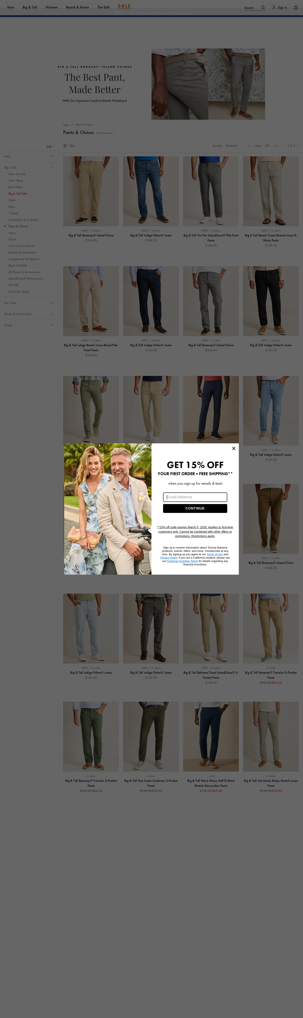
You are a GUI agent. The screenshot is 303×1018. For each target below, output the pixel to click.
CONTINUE (195, 508)
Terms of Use (215, 554)
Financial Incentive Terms (182, 561)
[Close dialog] (233, 448)
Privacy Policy (168, 557)
